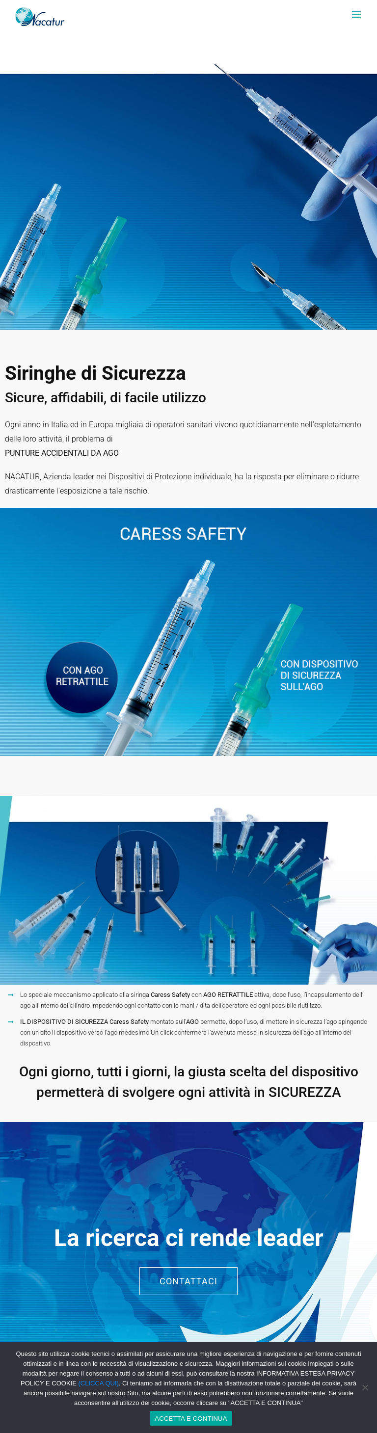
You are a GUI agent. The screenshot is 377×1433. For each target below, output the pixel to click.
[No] (365, 1387)
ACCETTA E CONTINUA (191, 1418)
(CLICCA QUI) (99, 1383)
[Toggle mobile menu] (357, 14)
